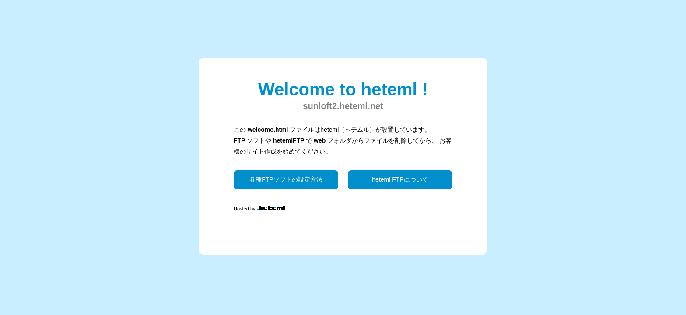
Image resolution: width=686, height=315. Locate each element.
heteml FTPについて (400, 179)
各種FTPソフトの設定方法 (285, 179)
